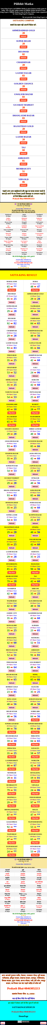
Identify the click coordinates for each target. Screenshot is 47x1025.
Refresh (23, 36)
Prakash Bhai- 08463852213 (23, 208)
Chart (15, 284)
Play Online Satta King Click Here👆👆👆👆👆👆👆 (23, 266)
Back (2, 1023)
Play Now (12, 290)
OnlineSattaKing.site (25, 261)
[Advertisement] (23, 949)
